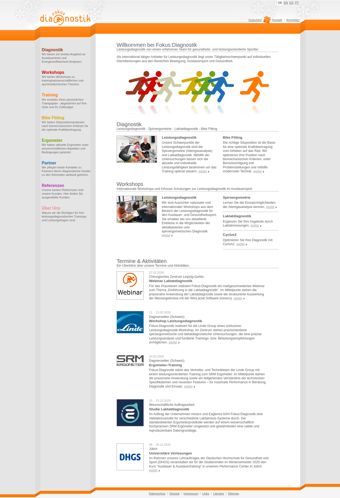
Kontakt (277, 20)
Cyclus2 (230, 235)
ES (292, 2)
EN (286, 2)
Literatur (218, 493)
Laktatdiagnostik (237, 216)
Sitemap (233, 493)
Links (205, 493)
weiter (238, 298)
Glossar (174, 493)
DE (280, 2)
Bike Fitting (232, 137)
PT (297, 2)
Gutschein (258, 21)
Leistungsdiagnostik (179, 137)
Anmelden (293, 20)
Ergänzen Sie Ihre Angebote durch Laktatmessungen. (248, 223)
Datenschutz (157, 493)
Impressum (191, 493)
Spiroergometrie (236, 197)
